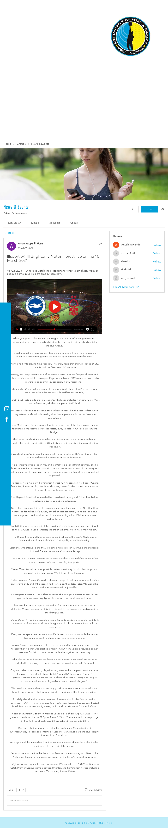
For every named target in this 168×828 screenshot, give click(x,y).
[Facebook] (6, 419)
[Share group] (162, 209)
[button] (5, 5)
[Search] (133, 209)
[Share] (100, 244)
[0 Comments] (93, 790)
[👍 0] (10, 790)
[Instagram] (6, 408)
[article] (54, 524)
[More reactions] (21, 790)
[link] (14, 222)
